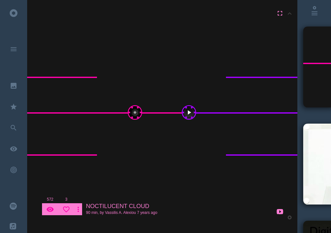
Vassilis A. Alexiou (120, 212)
